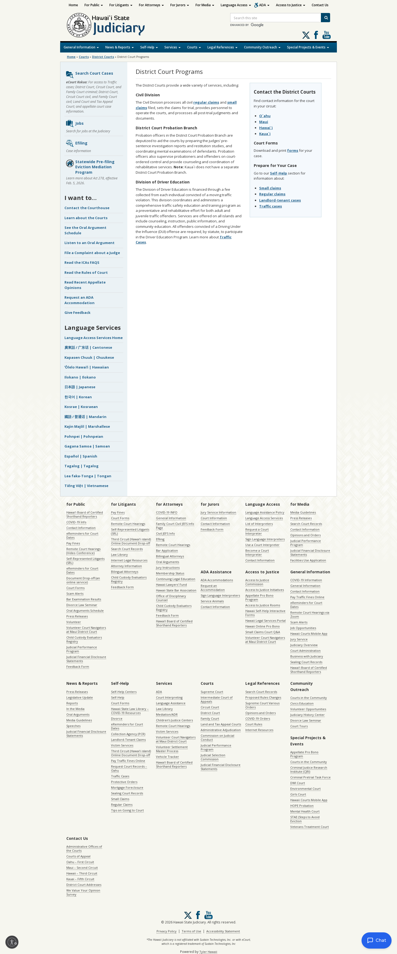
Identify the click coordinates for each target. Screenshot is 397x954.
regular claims (206, 102)
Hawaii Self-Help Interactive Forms (265, 613)
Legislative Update (79, 697)
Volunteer (73, 622)
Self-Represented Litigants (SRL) (85, 561)
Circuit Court (210, 707)
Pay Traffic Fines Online (307, 597)
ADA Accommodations (217, 580)
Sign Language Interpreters (265, 539)
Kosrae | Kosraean (81, 406)
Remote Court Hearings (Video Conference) (83, 551)
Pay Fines (73, 543)
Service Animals (212, 601)
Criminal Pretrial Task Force (310, 777)
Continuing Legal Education (175, 579)
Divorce (116, 718)
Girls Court (298, 794)
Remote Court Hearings (128, 524)
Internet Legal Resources (129, 560)
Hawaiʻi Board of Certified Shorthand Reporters (84, 514)
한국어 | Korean (78, 396)
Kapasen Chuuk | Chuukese (89, 357)
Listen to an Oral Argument (89, 242)
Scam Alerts (74, 593)
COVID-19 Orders (257, 718)
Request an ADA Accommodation (79, 300)
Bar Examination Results (83, 599)
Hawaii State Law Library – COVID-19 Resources (130, 711)
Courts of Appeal (78, 856)
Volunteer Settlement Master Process (172, 749)
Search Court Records (127, 549)
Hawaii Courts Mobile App (308, 633)
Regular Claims (121, 804)
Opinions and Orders (305, 535)
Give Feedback (77, 312)
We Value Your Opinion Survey (83, 892)
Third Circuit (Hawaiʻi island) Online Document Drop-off (131, 541)
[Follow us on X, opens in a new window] (306, 35)
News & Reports (119, 47)
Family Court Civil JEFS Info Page (175, 526)
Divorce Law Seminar (81, 605)
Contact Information (81, 528)
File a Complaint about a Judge (92, 252)
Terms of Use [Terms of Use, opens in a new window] (191, 931)
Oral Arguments (167, 562)
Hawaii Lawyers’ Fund (171, 585)
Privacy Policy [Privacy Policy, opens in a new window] (167, 931)
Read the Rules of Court (86, 272)
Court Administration (305, 651)
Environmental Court (305, 789)
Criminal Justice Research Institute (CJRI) (308, 769)
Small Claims (120, 799)
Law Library (119, 554)
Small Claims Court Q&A (262, 632)
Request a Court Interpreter (257, 531)
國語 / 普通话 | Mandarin (85, 416)
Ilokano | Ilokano (80, 377)
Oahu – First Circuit (80, 862)
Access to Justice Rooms (262, 605)
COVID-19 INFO (166, 512)
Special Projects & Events (308, 47)
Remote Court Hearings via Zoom (309, 614)
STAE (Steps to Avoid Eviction (305, 819)
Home (73, 5)
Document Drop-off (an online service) (83, 580)
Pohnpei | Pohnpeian (83, 436)
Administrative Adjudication (221, 730)
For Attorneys (151, 5)
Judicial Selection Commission (213, 757)
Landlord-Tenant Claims (128, 740)
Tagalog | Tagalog (81, 465)
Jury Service (299, 639)
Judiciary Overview (304, 645)
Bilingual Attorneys (124, 572)
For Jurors (179, 5)
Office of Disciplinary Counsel (171, 598)
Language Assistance (171, 703)
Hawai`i (266, 127)
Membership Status (170, 573)
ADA (264, 5)
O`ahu (265, 115)
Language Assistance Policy (264, 512)
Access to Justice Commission (257, 582)
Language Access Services (264, 518)
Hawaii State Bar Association (176, 590)
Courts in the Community (308, 698)
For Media (205, 5)
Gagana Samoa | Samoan (87, 446)
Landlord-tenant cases (280, 200)
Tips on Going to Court (127, 810)
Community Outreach (262, 47)
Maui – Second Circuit (82, 868)
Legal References (222, 47)
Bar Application (167, 550)
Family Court (210, 718)
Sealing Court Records (306, 662)
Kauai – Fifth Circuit (80, 879)
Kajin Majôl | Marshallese (87, 426)
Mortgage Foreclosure (127, 787)
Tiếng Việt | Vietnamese (86, 485)
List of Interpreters (259, 524)
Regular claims (272, 194)
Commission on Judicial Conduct (217, 737)
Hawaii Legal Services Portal (265, 621)
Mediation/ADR (167, 714)
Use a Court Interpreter (262, 545)
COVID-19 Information (306, 580)
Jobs (75, 124)
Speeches (73, 726)
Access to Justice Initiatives (264, 590)
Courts (194, 47)
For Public (93, 5)
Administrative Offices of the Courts (84, 848)
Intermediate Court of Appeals (217, 699)
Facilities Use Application (308, 560)
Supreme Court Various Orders (262, 705)
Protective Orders (124, 782)
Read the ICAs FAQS (81, 262)
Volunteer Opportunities (308, 709)
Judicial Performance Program (81, 649)
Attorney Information (126, 566)
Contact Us (320, 5)
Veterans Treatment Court (309, 827)
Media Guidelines (303, 512)
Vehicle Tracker (167, 757)
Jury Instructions (168, 567)
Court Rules (253, 724)
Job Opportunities (303, 628)
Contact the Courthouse (86, 207)
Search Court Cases (89, 75)
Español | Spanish (80, 456)
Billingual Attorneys (170, 556)
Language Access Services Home (93, 337)
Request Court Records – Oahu (129, 768)
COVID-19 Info (76, 522)
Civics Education (302, 703)
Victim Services (122, 745)
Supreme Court (212, 692)
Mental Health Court (305, 811)
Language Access (236, 5)
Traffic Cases (120, 776)
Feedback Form (77, 666)
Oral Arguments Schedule (85, 610)
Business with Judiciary (306, 656)
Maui (263, 121)
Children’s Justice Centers (174, 720)
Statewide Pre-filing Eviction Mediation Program (90, 167)
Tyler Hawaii (208, 952)
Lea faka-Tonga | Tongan (87, 475)
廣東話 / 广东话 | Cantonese (88, 347)
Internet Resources (259, 730)
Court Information (214, 518)
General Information (81, 47)
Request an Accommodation (213, 588)
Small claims (270, 188)
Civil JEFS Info (165, 533)
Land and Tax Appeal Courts (221, 724)
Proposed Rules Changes (263, 697)
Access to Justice (290, 5)
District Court (210, 713)
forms (292, 150)
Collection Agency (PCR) (128, 734)
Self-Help (149, 47)
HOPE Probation (302, 806)
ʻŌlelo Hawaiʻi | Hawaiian (86, 367)
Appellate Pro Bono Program (259, 597)
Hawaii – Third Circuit (81, 873)
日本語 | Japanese (79, 386)
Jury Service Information (218, 512)
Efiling (76, 143)
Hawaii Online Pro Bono (262, 626)
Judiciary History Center (307, 715)
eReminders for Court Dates (82, 535)
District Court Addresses (83, 885)
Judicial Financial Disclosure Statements (86, 659)
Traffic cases (270, 206)
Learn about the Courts (86, 217)
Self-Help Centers (123, 692)
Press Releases (77, 616)
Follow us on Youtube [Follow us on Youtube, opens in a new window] (327, 35)
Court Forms (75, 588)
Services (172, 47)
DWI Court (297, 783)
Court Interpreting (169, 697)
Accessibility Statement (223, 931)
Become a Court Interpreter (257, 552)
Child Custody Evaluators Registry (84, 639)
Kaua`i (265, 133)
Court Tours (299, 726)
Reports (72, 703)
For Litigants (120, 5)
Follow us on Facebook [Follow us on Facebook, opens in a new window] (316, 35)
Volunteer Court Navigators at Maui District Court (86, 630)
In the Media (75, 709)
